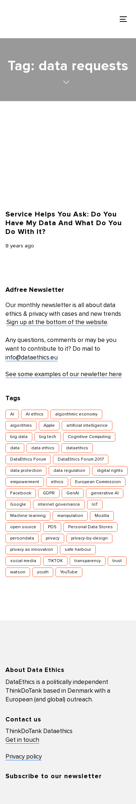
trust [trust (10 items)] (117, 561)
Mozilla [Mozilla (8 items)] (102, 516)
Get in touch (22, 740)
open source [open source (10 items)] (23, 527)
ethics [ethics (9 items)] (57, 482)
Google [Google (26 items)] (18, 504)
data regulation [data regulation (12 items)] (69, 471)
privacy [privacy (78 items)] (52, 538)
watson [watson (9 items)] (17, 572)
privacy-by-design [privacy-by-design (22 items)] (89, 538)
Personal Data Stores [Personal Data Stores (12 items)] (90, 527)
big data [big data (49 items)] (19, 437)
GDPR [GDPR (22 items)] (49, 493)
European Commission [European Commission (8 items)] (98, 482)
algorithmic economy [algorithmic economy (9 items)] (76, 414)
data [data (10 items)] (15, 448)
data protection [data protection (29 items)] (26, 471)
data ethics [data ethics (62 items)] (42, 448)
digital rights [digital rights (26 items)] (110, 471)
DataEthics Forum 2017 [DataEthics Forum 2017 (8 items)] (81, 459)
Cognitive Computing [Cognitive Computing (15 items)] (89, 437)
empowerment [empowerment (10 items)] (24, 482)
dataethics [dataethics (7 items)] (77, 448)
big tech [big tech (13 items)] (47, 437)
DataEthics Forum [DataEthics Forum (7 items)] (28, 459)
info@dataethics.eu (31, 358)
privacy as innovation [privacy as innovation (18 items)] (31, 550)
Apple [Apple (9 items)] (49, 425)
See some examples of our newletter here (63, 374)
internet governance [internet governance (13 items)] (59, 504)
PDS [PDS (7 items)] (52, 527)
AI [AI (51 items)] (12, 414)
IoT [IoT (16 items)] (95, 504)
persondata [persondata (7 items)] (22, 538)
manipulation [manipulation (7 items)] (70, 516)
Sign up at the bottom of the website (57, 322)
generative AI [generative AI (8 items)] (105, 493)
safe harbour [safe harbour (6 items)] (78, 550)
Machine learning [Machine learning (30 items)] (28, 516)
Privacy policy (23, 757)
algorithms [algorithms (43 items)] (21, 425)
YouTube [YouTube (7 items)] (69, 572)
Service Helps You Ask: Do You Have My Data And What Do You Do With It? (63, 223)
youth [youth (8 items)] (43, 572)
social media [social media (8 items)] (23, 561)
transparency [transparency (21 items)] (87, 561)
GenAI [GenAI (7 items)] (72, 493)
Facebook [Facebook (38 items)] (20, 493)
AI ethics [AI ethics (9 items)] (35, 414)
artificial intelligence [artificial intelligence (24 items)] (87, 425)
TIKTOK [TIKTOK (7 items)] (55, 561)
